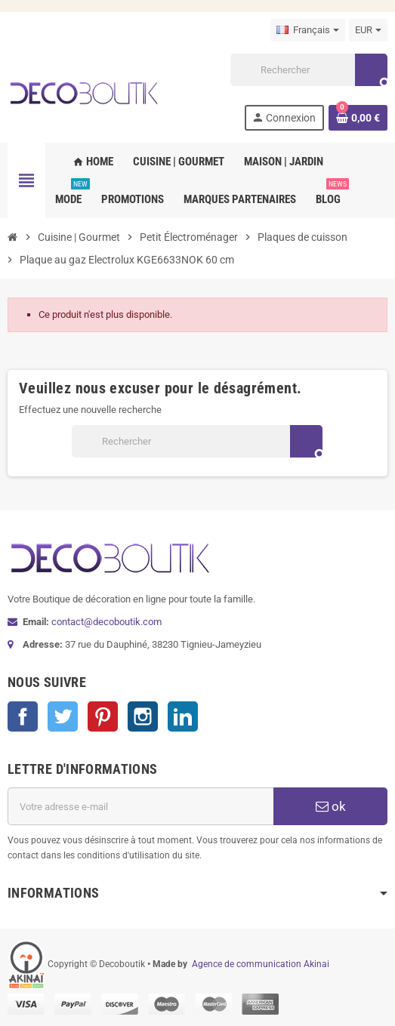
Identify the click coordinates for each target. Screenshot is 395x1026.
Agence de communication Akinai (260, 964)
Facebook (23, 716)
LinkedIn (183, 716)
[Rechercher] (308, 70)
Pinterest (103, 716)
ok (331, 806)
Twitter (63, 716)
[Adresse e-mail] (140, 806)
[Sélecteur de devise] (368, 30)
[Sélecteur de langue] (307, 30)
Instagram (143, 716)
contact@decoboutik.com (106, 621)
